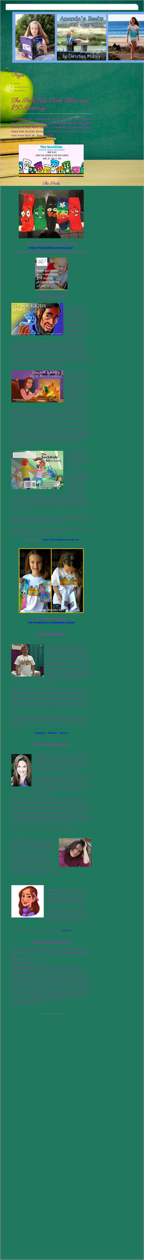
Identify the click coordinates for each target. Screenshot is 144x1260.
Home (17, 83)
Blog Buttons (20, 90)
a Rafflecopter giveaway (51, 1013)
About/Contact (21, 87)
